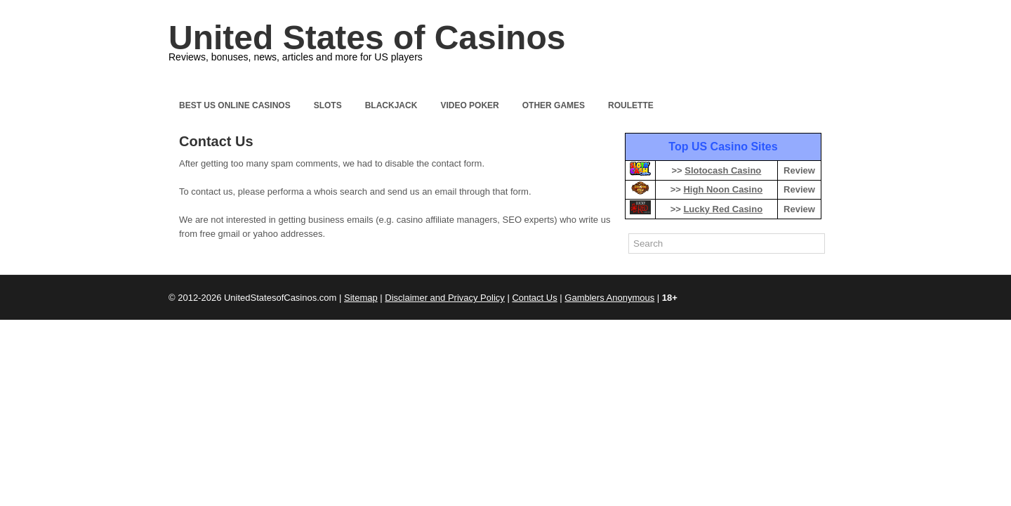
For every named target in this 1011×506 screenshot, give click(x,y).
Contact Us (534, 297)
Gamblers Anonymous (609, 297)
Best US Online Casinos (235, 105)
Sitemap (361, 297)
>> (716, 170)
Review (799, 170)
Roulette (631, 105)
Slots (328, 105)
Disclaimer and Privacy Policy (445, 297)
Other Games (553, 105)
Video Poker (469, 105)
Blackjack (391, 105)
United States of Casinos (366, 37)
